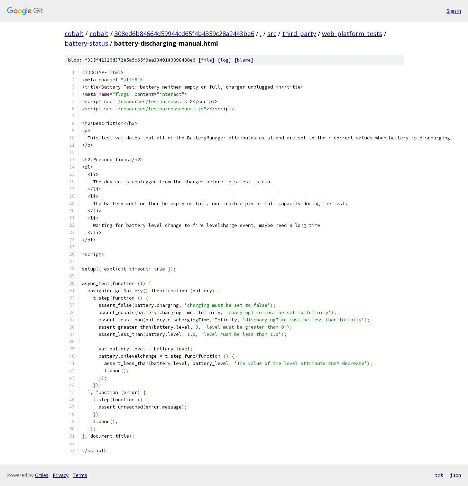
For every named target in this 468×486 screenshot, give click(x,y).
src (271, 33)
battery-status (86, 43)
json (455, 475)
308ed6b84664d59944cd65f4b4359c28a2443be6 (184, 33)
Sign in (454, 11)
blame (244, 60)
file (206, 60)
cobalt (74, 33)
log (224, 60)
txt (439, 475)
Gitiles (41, 475)
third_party (299, 33)
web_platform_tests (352, 33)
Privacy (60, 475)
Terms (80, 475)
